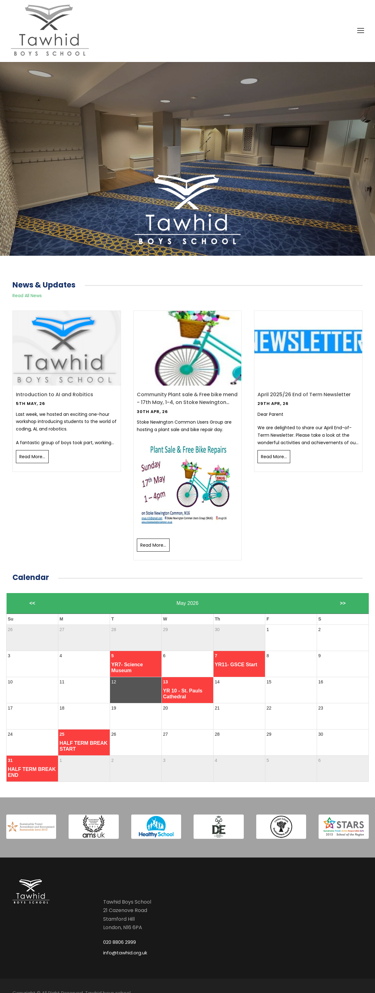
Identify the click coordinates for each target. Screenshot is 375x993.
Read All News (27, 295)
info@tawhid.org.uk (125, 952)
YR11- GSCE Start (236, 664)
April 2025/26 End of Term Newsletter (304, 394)
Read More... (32, 457)
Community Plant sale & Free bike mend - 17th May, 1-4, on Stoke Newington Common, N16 (187, 398)
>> (343, 603)
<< (32, 603)
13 (165, 681)
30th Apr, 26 (152, 412)
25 (62, 734)
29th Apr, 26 (273, 403)
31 (10, 760)
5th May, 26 (30, 403)
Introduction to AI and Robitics (54, 394)
